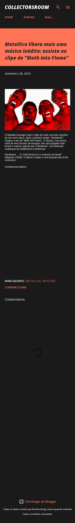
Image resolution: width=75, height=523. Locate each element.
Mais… (49, 17)
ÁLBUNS (29, 17)
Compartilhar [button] (15, 287)
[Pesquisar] (58, 7)
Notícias (48, 281)
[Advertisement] (37, 444)
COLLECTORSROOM (27, 7)
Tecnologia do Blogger (37, 501)
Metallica (33, 281)
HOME (9, 17)
